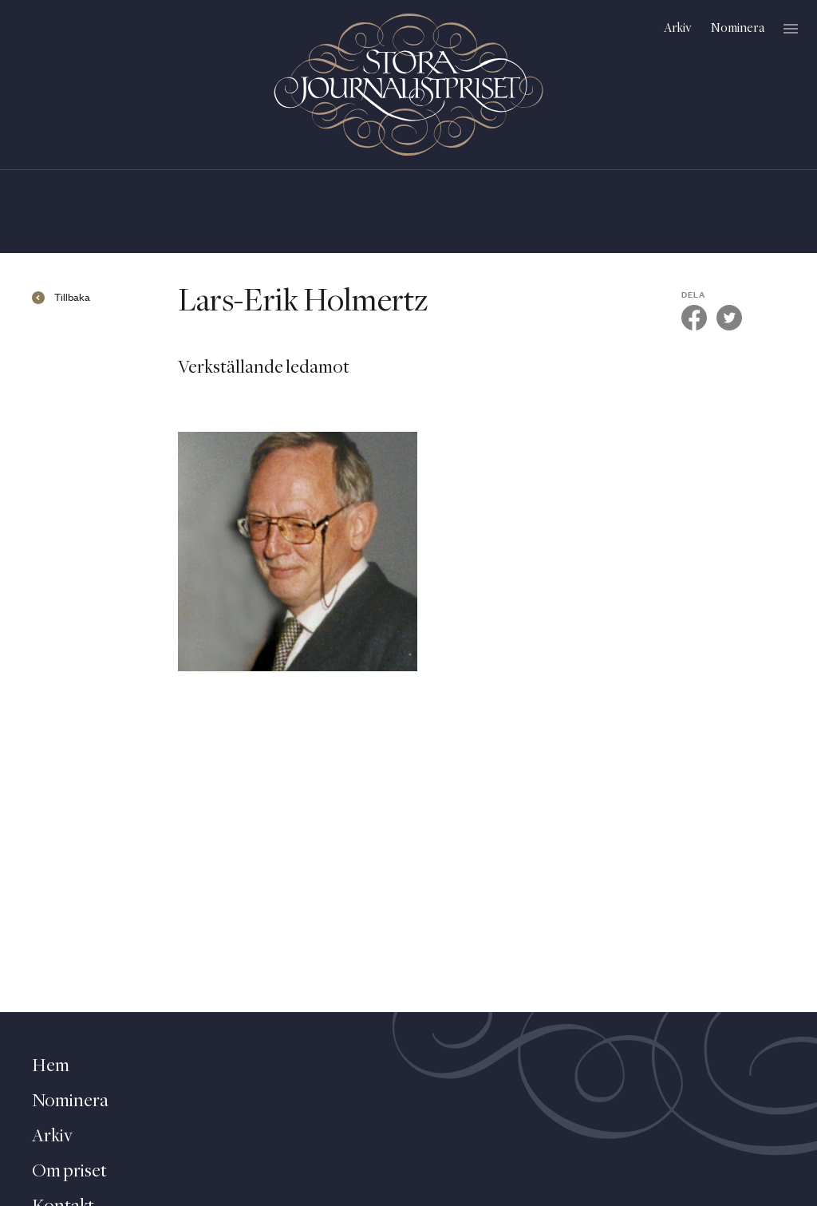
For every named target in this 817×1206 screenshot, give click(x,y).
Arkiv (678, 28)
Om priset (69, 1171)
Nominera (737, 28)
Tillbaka (72, 297)
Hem (50, 1066)
